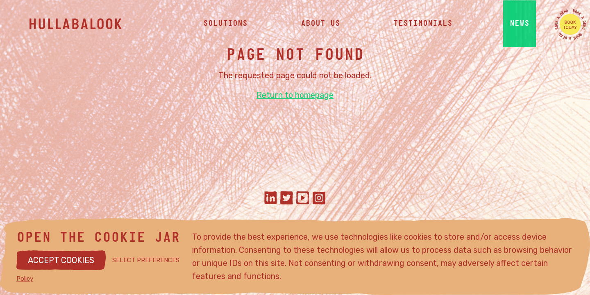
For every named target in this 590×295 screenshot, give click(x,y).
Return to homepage (295, 95)
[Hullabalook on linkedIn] (270, 198)
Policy (24, 278)
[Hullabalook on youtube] (302, 198)
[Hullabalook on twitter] (286, 198)
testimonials (422, 24)
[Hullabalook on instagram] (319, 198)
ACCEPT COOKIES (61, 260)
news (519, 24)
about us (320, 24)
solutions (225, 24)
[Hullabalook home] (91, 24)
